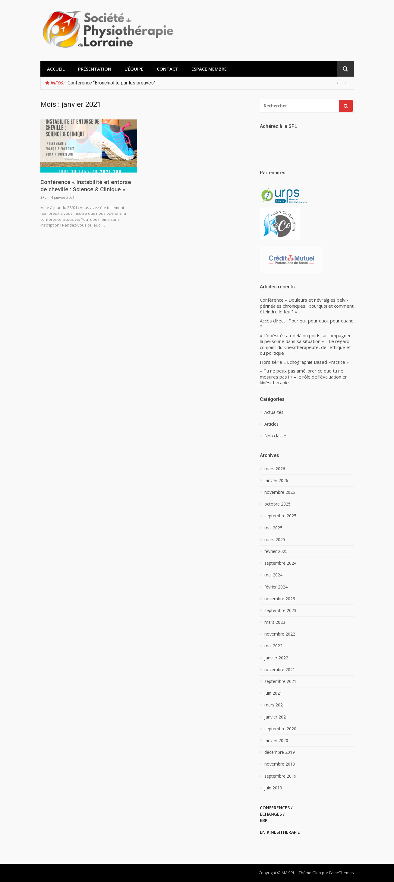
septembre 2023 (280, 610)
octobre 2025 (277, 504)
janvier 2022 (276, 658)
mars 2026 (274, 468)
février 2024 (276, 587)
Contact (167, 69)
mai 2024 (273, 575)
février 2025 (276, 551)
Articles (271, 424)
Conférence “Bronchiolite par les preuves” (112, 83)
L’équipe (134, 69)
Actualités (273, 412)
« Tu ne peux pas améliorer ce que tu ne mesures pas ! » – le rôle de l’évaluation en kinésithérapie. (304, 376)
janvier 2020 (276, 740)
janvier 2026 (276, 480)
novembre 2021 (279, 669)
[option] (208, 83)
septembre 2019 (280, 776)
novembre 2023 (279, 598)
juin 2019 (273, 788)
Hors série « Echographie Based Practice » (304, 362)
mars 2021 (274, 705)
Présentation (94, 69)
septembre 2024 (280, 563)
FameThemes (341, 872)
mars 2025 (274, 539)
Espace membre (209, 69)
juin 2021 (273, 693)
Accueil (56, 69)
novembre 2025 (279, 492)
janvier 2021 (276, 717)
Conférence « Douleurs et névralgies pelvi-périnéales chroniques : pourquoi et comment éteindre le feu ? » (307, 306)
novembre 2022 (279, 634)
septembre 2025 (280, 516)
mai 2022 (273, 646)
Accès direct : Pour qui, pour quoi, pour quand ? (307, 324)
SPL (43, 197)
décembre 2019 (279, 752)
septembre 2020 (280, 728)
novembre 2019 (279, 764)
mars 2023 (274, 622)
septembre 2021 (280, 681)
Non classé (275, 436)
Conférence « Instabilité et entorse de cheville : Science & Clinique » (85, 186)
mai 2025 (273, 528)
